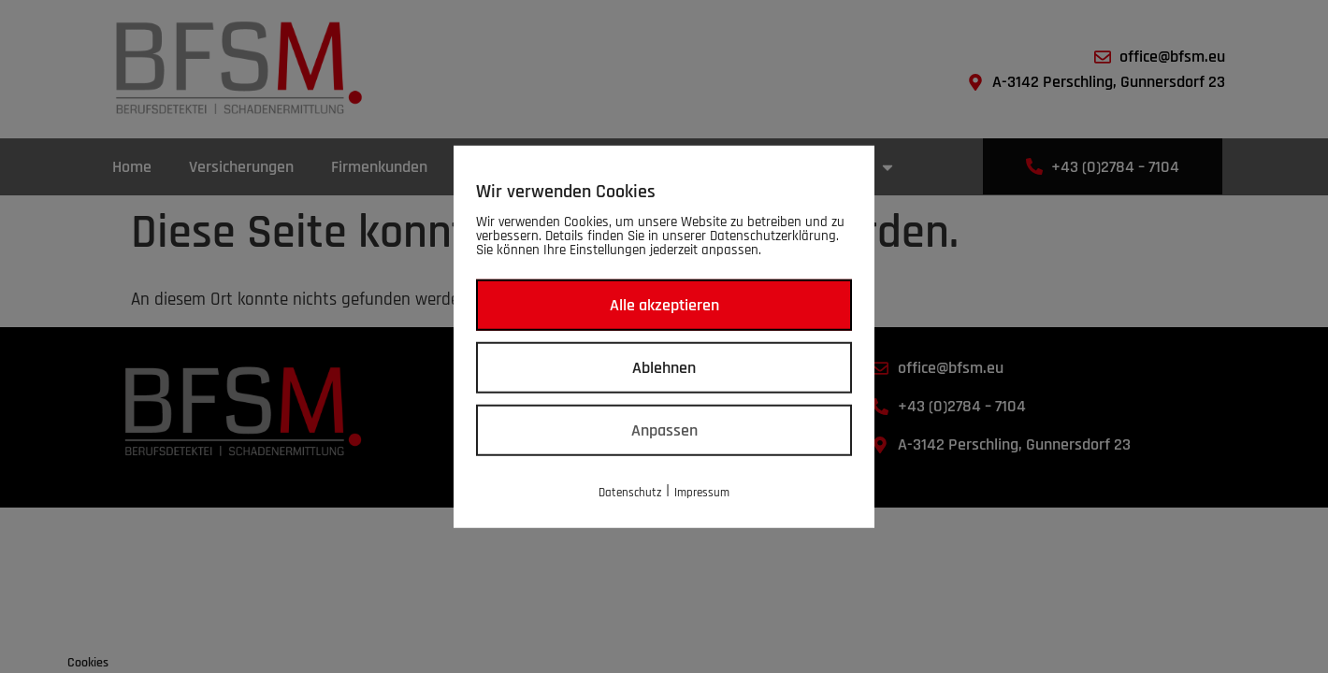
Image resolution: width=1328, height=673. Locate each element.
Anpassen (664, 430)
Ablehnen (664, 368)
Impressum (701, 492)
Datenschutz (630, 492)
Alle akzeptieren (664, 305)
